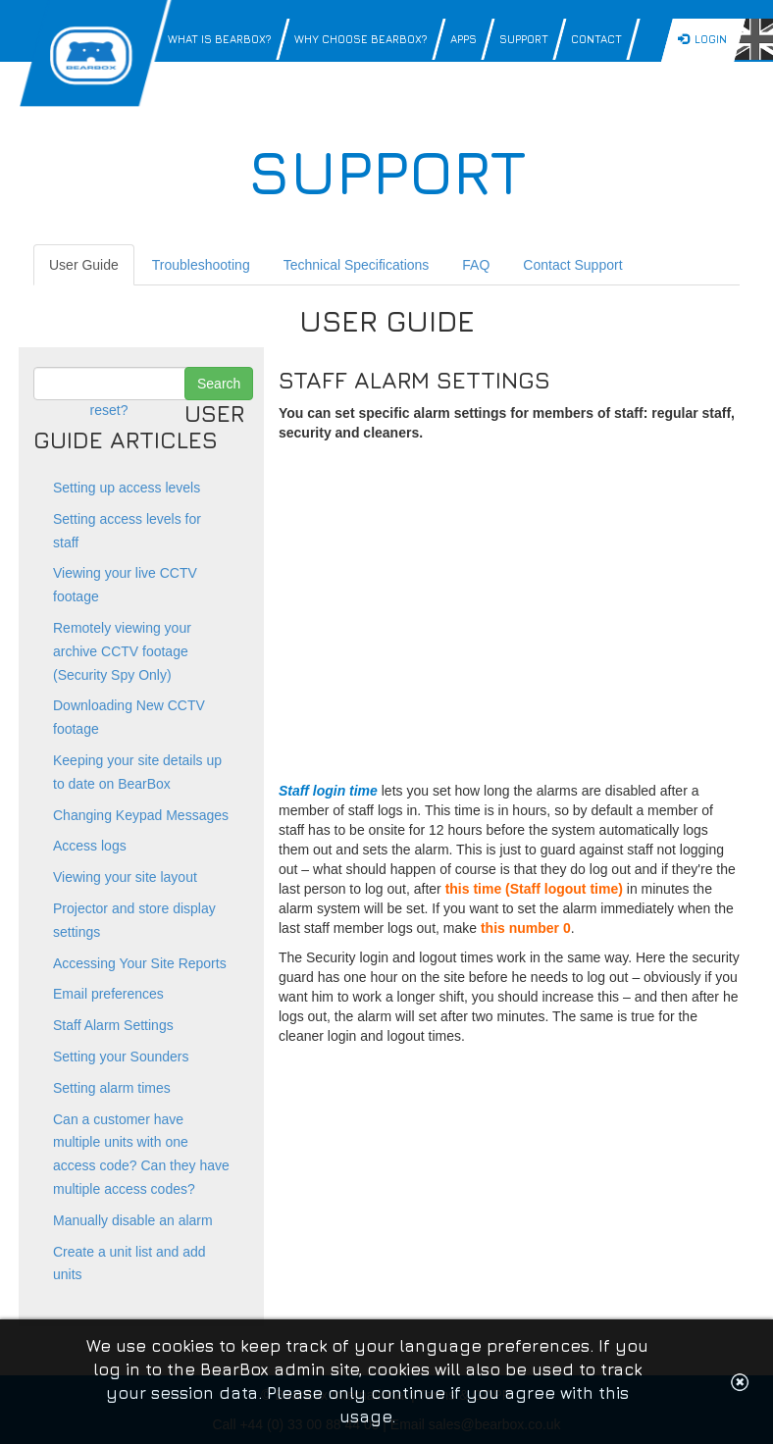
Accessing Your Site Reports (140, 963)
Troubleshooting (201, 265)
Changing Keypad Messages (141, 815)
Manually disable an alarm (133, 1220)
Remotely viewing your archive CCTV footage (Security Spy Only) (122, 651)
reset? (109, 410)
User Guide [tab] (84, 265)
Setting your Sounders (121, 1056)
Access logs (90, 845)
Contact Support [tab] (572, 265)
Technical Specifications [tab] (356, 265)
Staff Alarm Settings (113, 1025)
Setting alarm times (112, 1088)
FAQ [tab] (476, 265)
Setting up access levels (126, 487)
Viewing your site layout (125, 877)
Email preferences (108, 994)
